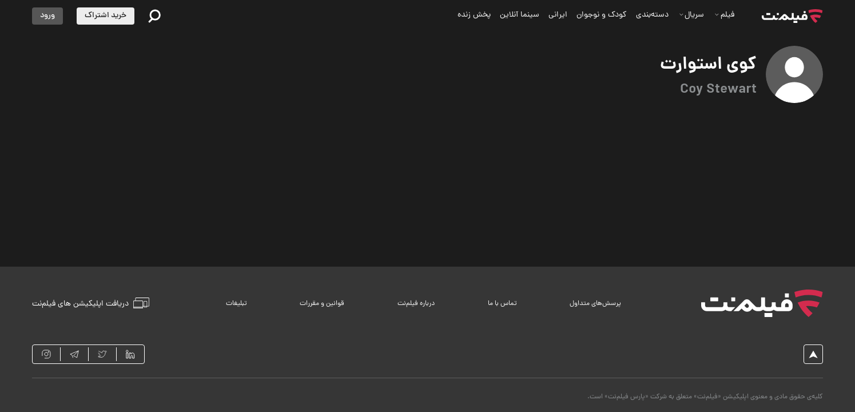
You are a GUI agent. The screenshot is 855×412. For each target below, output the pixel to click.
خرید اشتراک (105, 16)
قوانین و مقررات (322, 304)
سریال (692, 15)
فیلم (724, 15)
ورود (47, 16)
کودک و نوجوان (601, 15)
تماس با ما (502, 304)
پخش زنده (474, 15)
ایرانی (557, 15)
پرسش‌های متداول (595, 304)
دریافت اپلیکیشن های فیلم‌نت (90, 303)
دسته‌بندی (652, 15)
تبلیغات (236, 304)
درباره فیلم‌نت (416, 304)
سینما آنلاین (519, 15)
